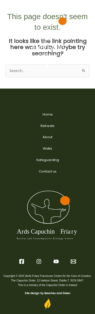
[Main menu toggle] (47, 64)
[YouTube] (56, 261)
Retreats (47, 126)
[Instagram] (39, 261)
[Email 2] (73, 261)
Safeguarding (47, 160)
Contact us (47, 171)
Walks (47, 148)
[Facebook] (22, 261)
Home (48, 114)
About (47, 137)
